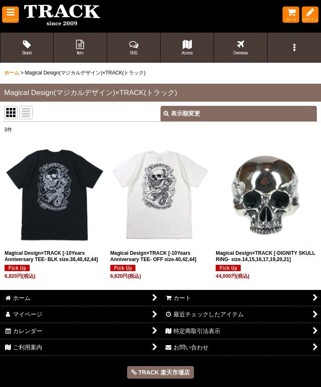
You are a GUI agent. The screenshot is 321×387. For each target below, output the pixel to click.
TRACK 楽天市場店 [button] (160, 372)
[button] (10, 15)
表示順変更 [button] (181, 113)
